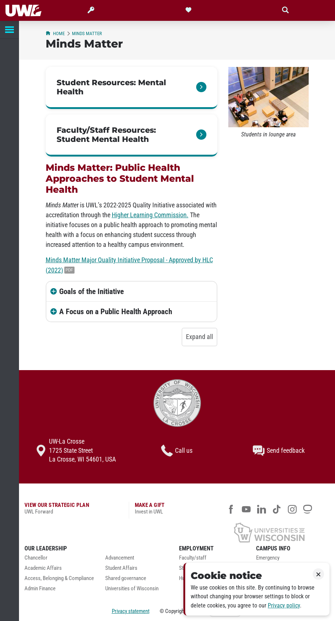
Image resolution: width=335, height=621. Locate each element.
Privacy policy (284, 605)
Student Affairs (121, 568)
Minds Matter (87, 33)
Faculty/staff (192, 558)
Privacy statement (130, 611)
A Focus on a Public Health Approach (115, 311)
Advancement (119, 558)
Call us (177, 450)
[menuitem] (59, 560)
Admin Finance (40, 589)
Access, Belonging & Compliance (59, 578)
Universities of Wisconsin (132, 589)
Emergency (267, 558)
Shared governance (125, 578)
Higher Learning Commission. (150, 215)
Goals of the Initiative (91, 291)
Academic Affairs (43, 568)
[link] (131, 88)
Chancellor (35, 558)
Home (55, 33)
